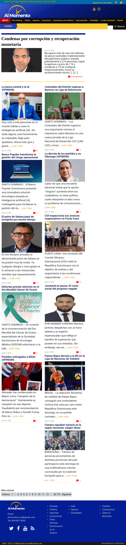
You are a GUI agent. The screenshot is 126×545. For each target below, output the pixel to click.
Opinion (120, 20)
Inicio (5, 20)
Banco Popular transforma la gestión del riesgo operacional (20, 156)
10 (39, 494)
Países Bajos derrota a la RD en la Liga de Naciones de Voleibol (65, 357)
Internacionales (81, 20)
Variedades (94, 20)
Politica (27, 20)
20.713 (56, 494)
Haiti (73, 506)
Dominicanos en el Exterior (63, 20)
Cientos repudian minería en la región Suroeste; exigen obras (63, 426)
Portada (54, 506)
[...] (76, 72)
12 (47, 494)
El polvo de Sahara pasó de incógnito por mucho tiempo (19, 218)
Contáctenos (108, 509)
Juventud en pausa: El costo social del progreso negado (61, 287)
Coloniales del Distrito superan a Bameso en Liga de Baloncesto (64, 88)
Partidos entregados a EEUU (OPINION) (18, 358)
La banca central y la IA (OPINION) (15, 88)
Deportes (36, 20)
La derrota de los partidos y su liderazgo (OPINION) (63, 155)
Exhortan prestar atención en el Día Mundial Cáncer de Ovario (20, 288)
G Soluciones (119, 543)
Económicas (46, 20)
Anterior (6, 494)
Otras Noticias (17, 20)
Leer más (17, 146)
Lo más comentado (108, 20)
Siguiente (66, 494)
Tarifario (106, 506)
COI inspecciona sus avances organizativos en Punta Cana (62, 217)
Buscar (121, 26)
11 (43, 494)
